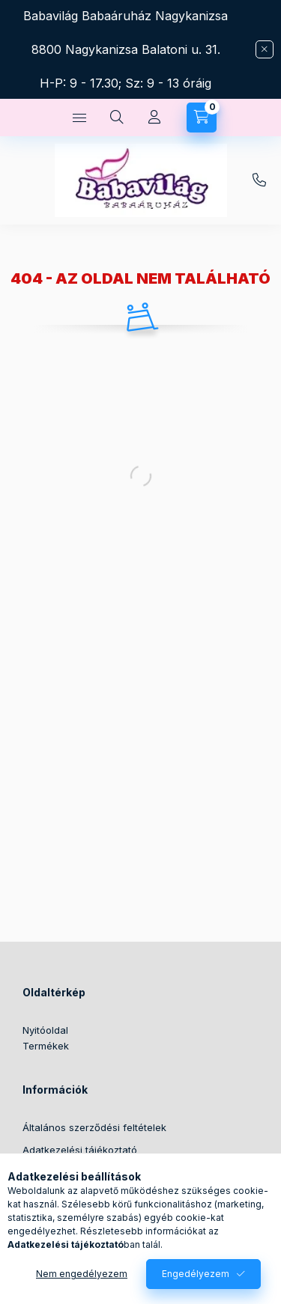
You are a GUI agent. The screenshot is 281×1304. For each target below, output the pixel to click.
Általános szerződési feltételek (94, 1127)
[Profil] (154, 117)
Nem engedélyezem (81, 1273)
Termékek (45, 1046)
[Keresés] (117, 117)
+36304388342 (259, 180)
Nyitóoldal (45, 1030)
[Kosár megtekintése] (202, 117)
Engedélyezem (195, 1273)
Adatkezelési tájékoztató (79, 1150)
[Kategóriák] (79, 117)
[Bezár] (265, 49)
